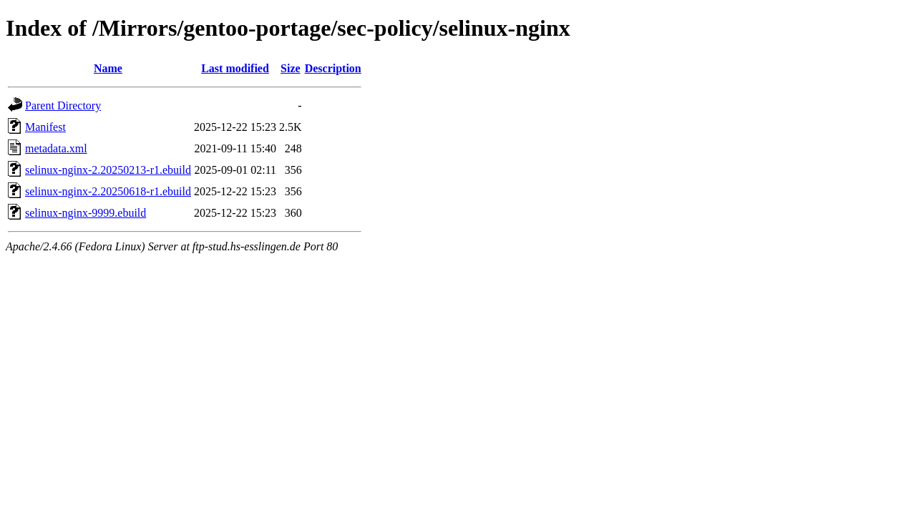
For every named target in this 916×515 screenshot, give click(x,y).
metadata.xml (56, 148)
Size (291, 68)
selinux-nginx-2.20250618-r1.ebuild (108, 191)
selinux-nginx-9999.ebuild (85, 213)
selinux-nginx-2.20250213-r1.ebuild (108, 170)
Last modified (235, 68)
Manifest (45, 127)
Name (108, 68)
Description (333, 68)
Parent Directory (63, 105)
